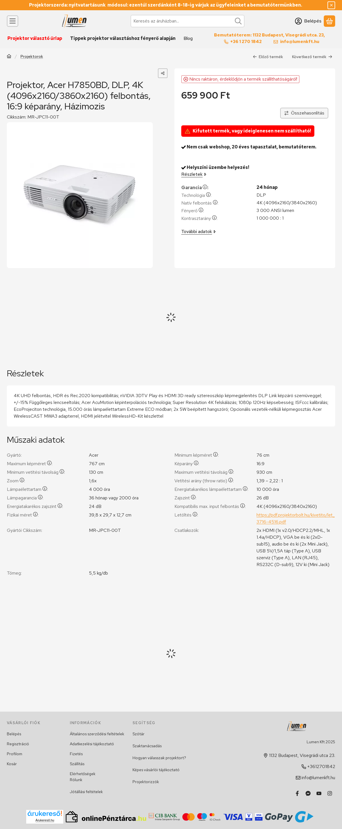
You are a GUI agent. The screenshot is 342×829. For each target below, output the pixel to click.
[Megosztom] (163, 73)
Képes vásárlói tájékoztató (156, 769)
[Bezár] (331, 5)
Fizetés (76, 753)
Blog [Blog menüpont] (188, 38)
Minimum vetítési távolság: (36, 472)
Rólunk (76, 779)
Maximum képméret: (29, 464)
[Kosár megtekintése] (329, 21)
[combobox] (188, 21)
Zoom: (16, 481)
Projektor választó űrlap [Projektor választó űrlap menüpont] (34, 38)
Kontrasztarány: (199, 218)
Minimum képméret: (196, 455)
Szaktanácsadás (147, 745)
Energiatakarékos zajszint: (35, 506)
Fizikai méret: (22, 515)
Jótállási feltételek (86, 791)
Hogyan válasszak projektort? (159, 757)
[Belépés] (308, 21)
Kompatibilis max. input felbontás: (210, 506)
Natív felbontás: (199, 203)
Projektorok (32, 56)
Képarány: (186, 464)
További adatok (198, 231)
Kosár (12, 763)
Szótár (138, 733)
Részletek (193, 174)
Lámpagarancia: (25, 498)
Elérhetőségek (82, 773)
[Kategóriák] (12, 21)
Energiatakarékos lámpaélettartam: (211, 489)
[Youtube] (319, 793)
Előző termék (268, 56)
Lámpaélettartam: (27, 489)
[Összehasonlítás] (304, 113)
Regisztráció (18, 743)
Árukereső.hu (45, 820)
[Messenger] (308, 793)
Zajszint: (185, 498)
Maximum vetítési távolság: (204, 472)
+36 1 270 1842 (246, 41)
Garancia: (194, 188)
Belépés (14, 733)
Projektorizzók (146, 781)
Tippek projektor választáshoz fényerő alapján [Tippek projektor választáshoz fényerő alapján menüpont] (123, 38)
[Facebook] (297, 793)
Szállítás (77, 763)
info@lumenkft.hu (299, 41)
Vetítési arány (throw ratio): (204, 481)
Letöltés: (186, 515)
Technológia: (196, 195)
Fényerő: (192, 211)
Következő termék (312, 56)
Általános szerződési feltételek (97, 733)
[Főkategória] (9, 56)
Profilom (14, 753)
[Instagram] (329, 793)
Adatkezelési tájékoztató (92, 743)
